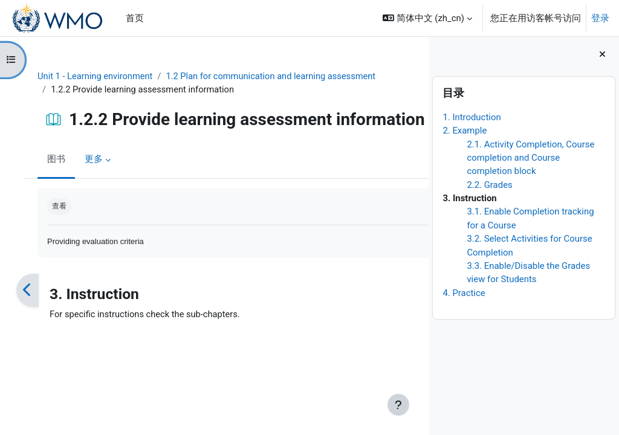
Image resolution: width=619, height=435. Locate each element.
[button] (427, 18)
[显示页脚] (398, 405)
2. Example (464, 130)
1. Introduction (471, 117)
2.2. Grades (489, 184)
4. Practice (463, 293)
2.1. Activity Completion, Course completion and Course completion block (530, 158)
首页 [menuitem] (135, 18)
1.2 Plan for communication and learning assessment (280, 76)
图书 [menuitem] (62, 169)
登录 (600, 18)
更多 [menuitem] (99, 169)
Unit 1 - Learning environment (101, 76)
